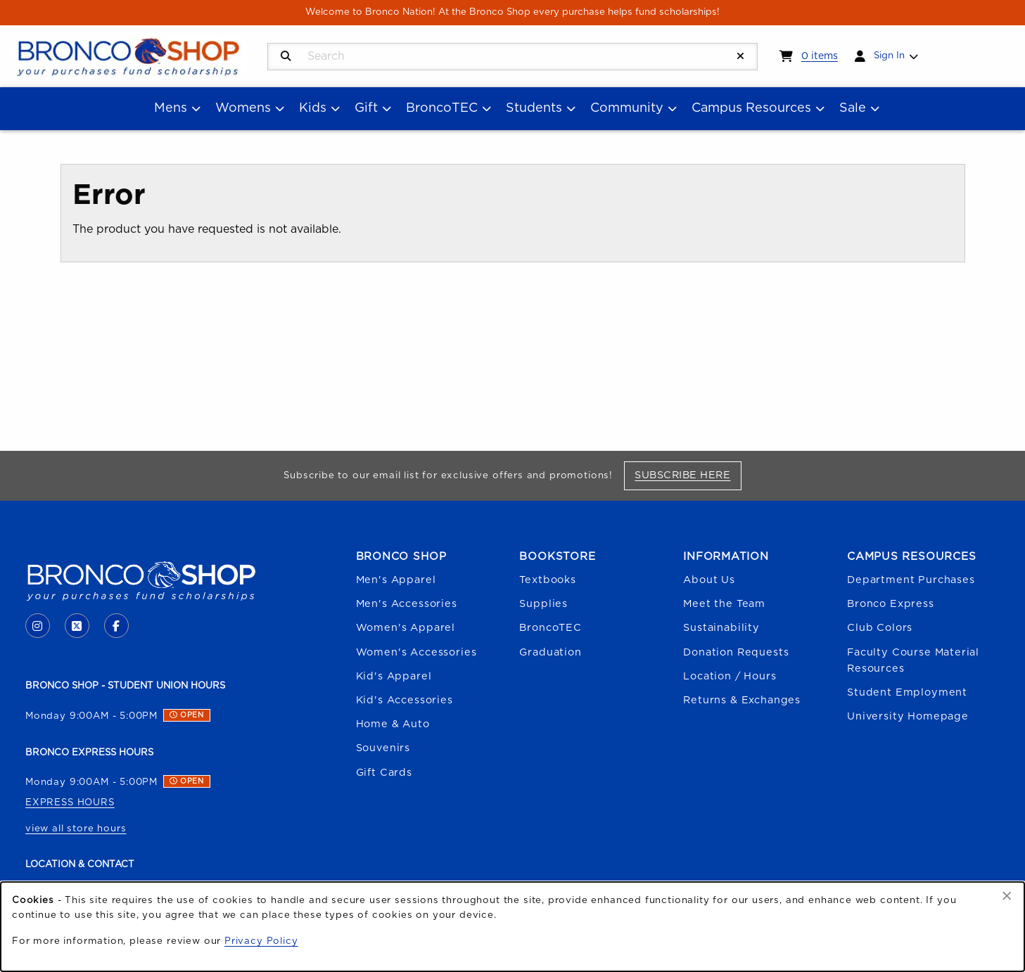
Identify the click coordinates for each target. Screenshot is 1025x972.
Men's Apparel (396, 580)
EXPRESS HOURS (70, 802)
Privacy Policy (261, 941)
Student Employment (907, 692)
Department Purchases (911, 580)
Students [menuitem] (534, 108)
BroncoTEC (550, 627)
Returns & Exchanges (742, 700)
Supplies (543, 604)
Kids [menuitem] (312, 108)
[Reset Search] (740, 56)
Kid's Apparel (394, 676)
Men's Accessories (406, 604)
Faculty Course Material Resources (913, 660)
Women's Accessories (416, 652)
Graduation (550, 652)
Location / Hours (729, 676)
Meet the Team (724, 604)
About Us (709, 580)
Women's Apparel (405, 627)
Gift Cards (384, 772)
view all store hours (76, 828)
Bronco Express (890, 604)
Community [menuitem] (626, 108)
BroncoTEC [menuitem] (442, 108)
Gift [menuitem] (366, 108)
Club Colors (879, 627)
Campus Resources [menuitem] (751, 108)
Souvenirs (383, 748)
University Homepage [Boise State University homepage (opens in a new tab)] (908, 716)
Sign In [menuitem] (889, 55)
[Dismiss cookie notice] (1007, 897)
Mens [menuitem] (170, 108)
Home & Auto (393, 724)
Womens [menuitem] (243, 108)
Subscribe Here (688, 474)
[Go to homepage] (128, 55)
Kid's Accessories (404, 700)
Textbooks (547, 580)
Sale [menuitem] (852, 108)
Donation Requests (736, 652)
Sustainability (721, 627)
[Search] (286, 56)
